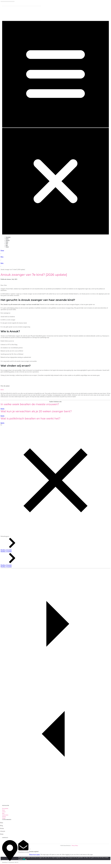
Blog (1, 825)
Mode (1, 834)
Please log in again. (34, 854)
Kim (2, 390)
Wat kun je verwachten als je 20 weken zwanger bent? (36, 411)
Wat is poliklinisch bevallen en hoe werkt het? (30, 418)
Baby (1, 822)
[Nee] (26, 859)
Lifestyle (2, 831)
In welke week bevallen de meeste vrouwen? (30, 404)
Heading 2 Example (6, 550)
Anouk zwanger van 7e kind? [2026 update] (34, 275)
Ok (24, 859)
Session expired (33, 851)
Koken (2, 828)
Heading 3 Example (6, 551)
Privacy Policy (75, 845)
